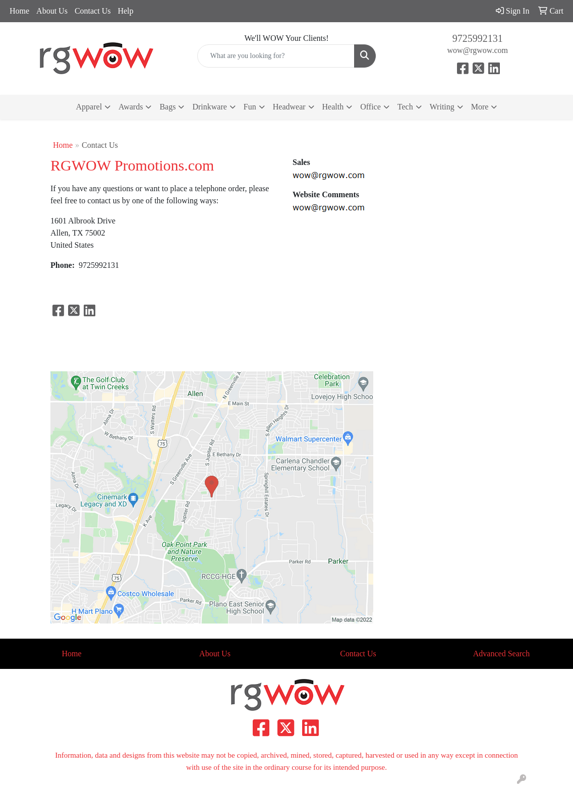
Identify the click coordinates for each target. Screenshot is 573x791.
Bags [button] (167, 106)
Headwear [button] (289, 106)
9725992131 (477, 38)
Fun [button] (250, 106)
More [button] (480, 106)
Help (125, 11)
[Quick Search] (276, 56)
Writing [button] (442, 106)
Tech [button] (405, 106)
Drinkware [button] (209, 106)
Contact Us (93, 11)
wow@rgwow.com (477, 50)
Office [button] (370, 106)
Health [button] (333, 106)
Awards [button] (131, 106)
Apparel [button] (89, 106)
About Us (52, 11)
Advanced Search (501, 653)
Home (19, 11)
